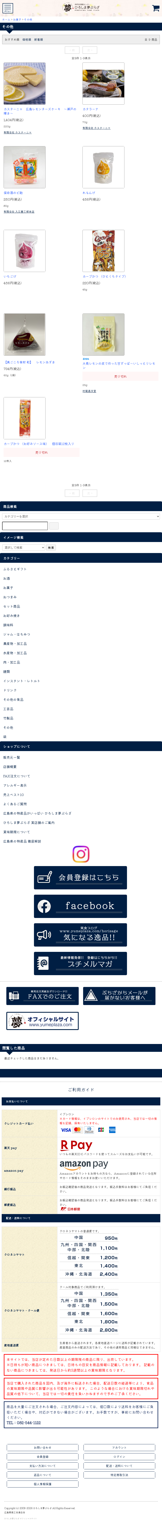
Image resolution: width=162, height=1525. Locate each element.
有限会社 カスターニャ (18, 132)
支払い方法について (42, 1466)
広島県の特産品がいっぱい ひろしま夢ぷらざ (37, 813)
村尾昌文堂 (89, 391)
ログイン (119, 1456)
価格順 (26, 39)
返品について (42, 1475)
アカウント (119, 1447)
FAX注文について (16, 775)
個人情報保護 (42, 1484)
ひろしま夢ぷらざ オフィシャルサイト (20, 1518)
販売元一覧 (11, 757)
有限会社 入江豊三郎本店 (19, 211)
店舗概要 (10, 766)
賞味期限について (16, 831)
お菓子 (17, 19)
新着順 (38, 39)
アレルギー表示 (15, 785)
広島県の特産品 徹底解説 (22, 841)
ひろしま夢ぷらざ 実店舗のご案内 (29, 822)
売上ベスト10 (13, 794)
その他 (28, 19)
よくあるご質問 (15, 803)
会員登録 (43, 1456)
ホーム (6, 19)
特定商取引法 (119, 1475)
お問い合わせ (42, 1447)
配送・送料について (119, 1466)
